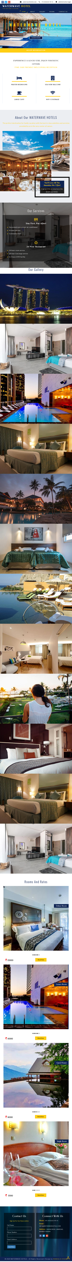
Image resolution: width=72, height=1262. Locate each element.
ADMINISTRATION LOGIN (64, 2)
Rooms (52, 11)
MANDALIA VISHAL (60, 1260)
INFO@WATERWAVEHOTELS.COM (50, 1227)
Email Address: (12, 1240)
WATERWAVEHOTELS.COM (28, 2)
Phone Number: (12, 1233)
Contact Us (63, 11)
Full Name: (10, 1226)
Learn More (36, 38)
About (32, 11)
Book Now (41, 960)
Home (24, 11)
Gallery (42, 11)
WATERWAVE (17, 7)
